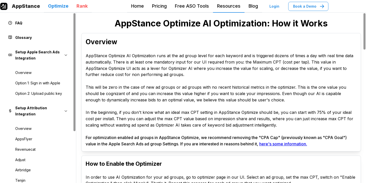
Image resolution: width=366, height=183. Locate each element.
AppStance (26, 6)
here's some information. (283, 143)
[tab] (58, 6)
